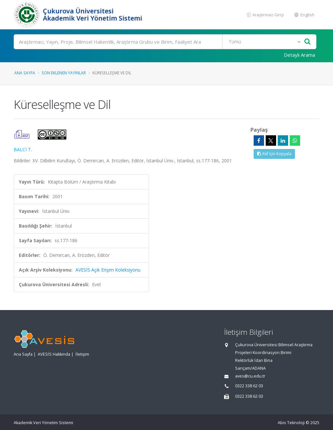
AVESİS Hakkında (54, 354)
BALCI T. (23, 149)
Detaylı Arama (299, 55)
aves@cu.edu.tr (250, 376)
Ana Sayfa (24, 72)
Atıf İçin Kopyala (274, 153)
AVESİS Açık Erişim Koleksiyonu (107, 270)
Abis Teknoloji (291, 422)
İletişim (82, 354)
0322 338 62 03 (249, 386)
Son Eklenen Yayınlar (64, 72)
